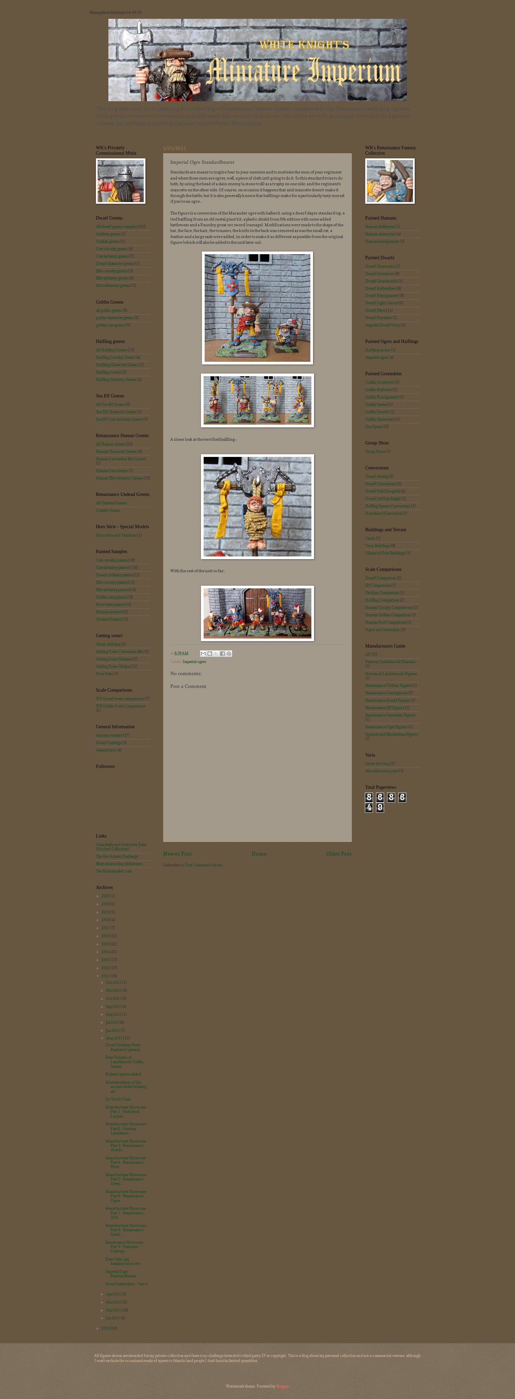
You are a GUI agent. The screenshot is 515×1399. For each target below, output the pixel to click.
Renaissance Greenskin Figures (390, 715)
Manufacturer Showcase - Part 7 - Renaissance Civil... (126, 1213)
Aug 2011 (114, 1014)
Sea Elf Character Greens (116, 412)
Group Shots (375, 451)
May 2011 (114, 1038)
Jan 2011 (113, 1318)
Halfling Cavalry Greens (115, 357)
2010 (106, 1328)
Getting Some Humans (114, 659)
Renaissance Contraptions (386, 693)
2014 (106, 951)
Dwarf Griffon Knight (383, 498)
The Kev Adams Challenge (117, 856)
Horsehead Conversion (383, 513)
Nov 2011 (114, 990)
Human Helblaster (380, 226)
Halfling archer (377, 350)
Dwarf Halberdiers (380, 288)
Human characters (380, 234)
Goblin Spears (376, 404)
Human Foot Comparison (385, 622)
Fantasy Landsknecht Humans (390, 661)
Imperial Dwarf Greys (383, 325)
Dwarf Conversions (381, 483)
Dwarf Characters (379, 266)
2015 (106, 944)
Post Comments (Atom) (203, 865)
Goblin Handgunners (382, 397)
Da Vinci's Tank (118, 1099)
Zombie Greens (108, 510)
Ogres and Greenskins (383, 629)
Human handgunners (382, 241)
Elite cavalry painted (113, 582)
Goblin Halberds (378, 389)
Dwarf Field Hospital (382, 491)
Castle (370, 538)
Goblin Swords (377, 412)
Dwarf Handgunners (382, 295)
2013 (106, 960)
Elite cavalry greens (112, 271)
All (367, 654)
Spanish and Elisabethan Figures (391, 734)
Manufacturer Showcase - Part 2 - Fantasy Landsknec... (126, 1128)
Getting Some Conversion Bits (120, 651)
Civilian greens (107, 241)
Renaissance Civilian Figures (388, 685)
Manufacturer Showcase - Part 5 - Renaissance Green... (126, 1179)
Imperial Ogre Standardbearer (120, 1273)
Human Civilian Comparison (388, 615)
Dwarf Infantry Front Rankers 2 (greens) (123, 1047)
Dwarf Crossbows (379, 273)
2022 (106, 896)
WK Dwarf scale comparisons (120, 698)
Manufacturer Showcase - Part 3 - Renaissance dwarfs (126, 1146)
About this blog (377, 763)
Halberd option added (123, 1074)
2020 (106, 904)
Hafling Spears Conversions (387, 506)
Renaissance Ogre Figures (386, 727)
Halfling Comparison (382, 600)
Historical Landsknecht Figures (391, 673)
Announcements (109, 735)
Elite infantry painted (113, 589)
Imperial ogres (194, 661)
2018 (106, 920)
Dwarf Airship (376, 476)
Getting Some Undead (114, 666)
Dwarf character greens (115, 263)
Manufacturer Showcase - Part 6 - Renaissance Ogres (126, 1196)
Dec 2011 (114, 982)
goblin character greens (115, 317)
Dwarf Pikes (375, 310)
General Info (106, 750)
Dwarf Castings (109, 742)
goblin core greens (110, 325)
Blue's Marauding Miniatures (119, 863)
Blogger (282, 1386)
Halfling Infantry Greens (116, 379)
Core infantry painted (113, 567)
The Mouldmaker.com (114, 871)
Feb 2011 (114, 1310)
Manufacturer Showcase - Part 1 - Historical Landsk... (126, 1112)
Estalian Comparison (382, 592)
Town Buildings (377, 545)
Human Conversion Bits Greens (121, 459)
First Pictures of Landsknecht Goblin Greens (124, 1062)
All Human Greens (110, 444)
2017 (106, 928)
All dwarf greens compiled (117, 226)
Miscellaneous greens (113, 285)
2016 (106, 936)
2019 (106, 912)
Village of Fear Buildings (385, 553)
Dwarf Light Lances (381, 303)
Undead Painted (109, 619)
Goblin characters (379, 419)
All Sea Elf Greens (110, 404)
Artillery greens (108, 234)
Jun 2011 (113, 1030)
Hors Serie (104, 673)
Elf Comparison (377, 585)
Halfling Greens (109, 372)
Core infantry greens (112, 256)
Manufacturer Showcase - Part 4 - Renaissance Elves (126, 1162)
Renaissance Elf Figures (384, 707)
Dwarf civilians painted (115, 575)
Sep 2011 (114, 1006)
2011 (106, 976)
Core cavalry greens (112, 248)
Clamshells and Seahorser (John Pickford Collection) (121, 846)
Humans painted (109, 612)
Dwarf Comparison (380, 578)
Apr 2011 (114, 1294)
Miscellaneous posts (381, 771)
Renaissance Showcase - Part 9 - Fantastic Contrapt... (125, 1247)
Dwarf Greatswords (381, 281)
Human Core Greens (112, 470)
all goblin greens (109, 310)
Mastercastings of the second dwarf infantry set (126, 1087)
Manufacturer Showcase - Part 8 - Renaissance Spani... (126, 1230)
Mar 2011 (114, 1302)
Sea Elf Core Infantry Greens (119, 419)
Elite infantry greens (112, 278)
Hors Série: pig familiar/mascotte (122, 1261)
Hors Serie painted (111, 604)
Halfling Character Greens (117, 364)
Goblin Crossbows (379, 382)
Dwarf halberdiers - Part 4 (126, 1284)
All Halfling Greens (111, 350)
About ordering (108, 644)
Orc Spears (374, 426)
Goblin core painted (112, 597)
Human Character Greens (116, 451)
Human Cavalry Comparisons (389, 607)
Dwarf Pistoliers (378, 317)
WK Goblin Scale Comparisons (120, 706)
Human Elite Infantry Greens (119, 478)
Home (259, 854)
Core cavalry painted (113, 560)
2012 (106, 968)
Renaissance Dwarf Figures (387, 700)
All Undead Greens (111, 503)
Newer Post (177, 854)
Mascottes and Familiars (116, 535)
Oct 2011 (114, 998)
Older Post (339, 854)
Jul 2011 (112, 1022)
